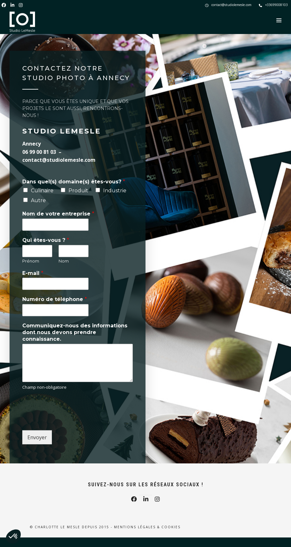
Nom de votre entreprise (58, 214)
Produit (78, 191)
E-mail (32, 273)
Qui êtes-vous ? (45, 240)
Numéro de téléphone (54, 299)
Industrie (114, 191)
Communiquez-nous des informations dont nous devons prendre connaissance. (74, 332)
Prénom (30, 260)
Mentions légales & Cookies (147, 527)
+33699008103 (273, 5)
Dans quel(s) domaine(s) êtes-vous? (73, 182)
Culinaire (42, 191)
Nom (64, 260)
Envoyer (37, 437)
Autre (38, 200)
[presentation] (70, 420)
